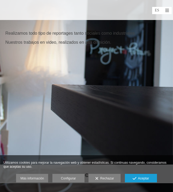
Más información (32, 178)
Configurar (68, 178)
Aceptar (141, 179)
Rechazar (104, 179)
